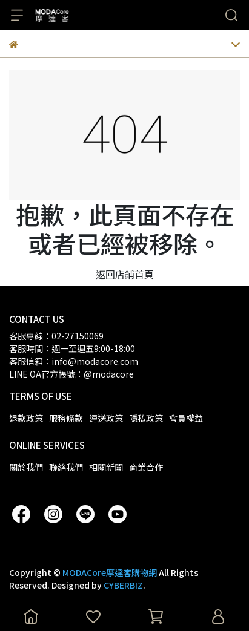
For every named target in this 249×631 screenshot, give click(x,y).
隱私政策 (146, 418)
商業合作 (146, 467)
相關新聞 (106, 467)
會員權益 (186, 418)
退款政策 (26, 418)
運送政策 (106, 418)
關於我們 (26, 467)
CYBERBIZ (123, 585)
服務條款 (66, 418)
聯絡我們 (66, 467)
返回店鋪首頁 (125, 274)
